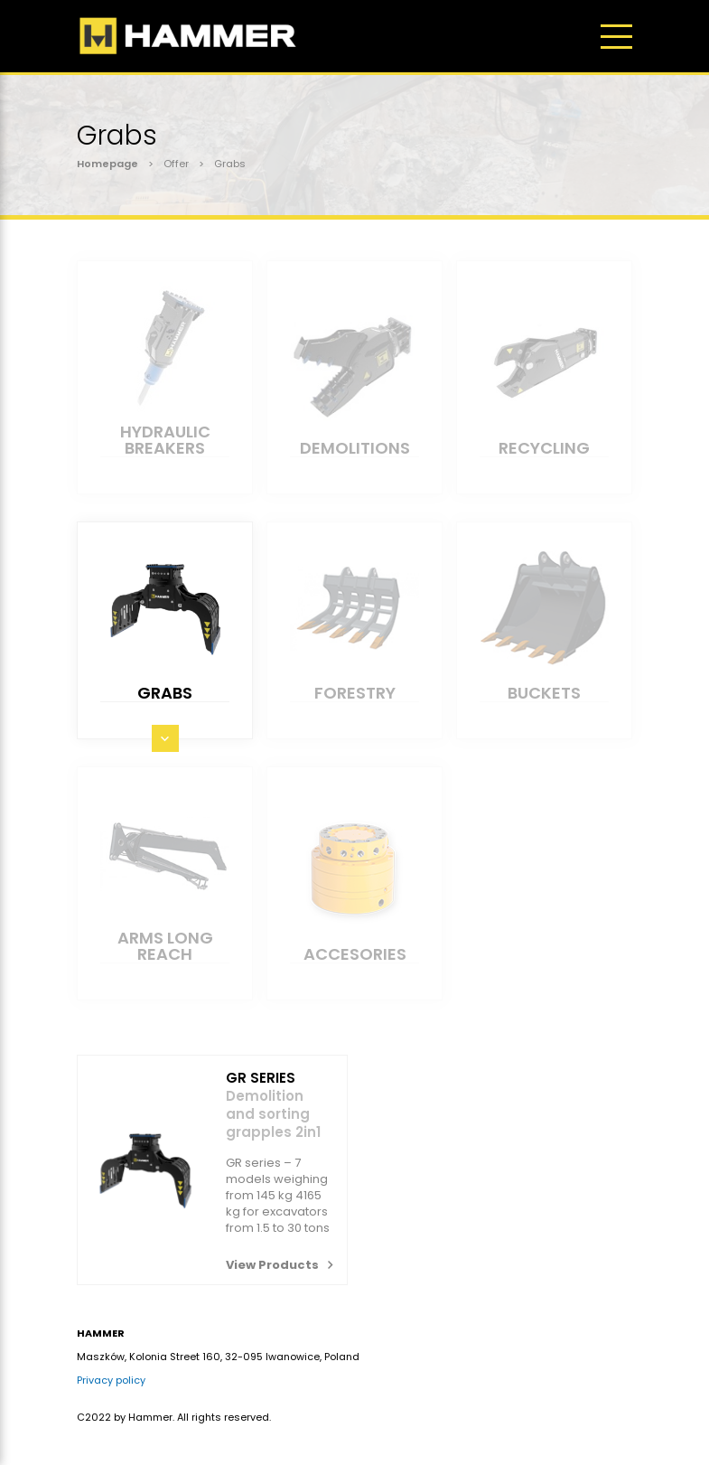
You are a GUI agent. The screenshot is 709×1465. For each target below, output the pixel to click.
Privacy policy (111, 1380)
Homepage (107, 163)
